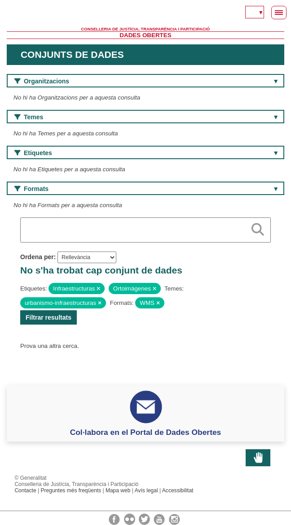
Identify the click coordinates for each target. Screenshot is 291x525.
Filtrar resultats (48, 317)
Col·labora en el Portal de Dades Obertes (145, 432)
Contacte (25, 490)
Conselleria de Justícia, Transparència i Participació (145, 29)
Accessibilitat (178, 490)
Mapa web (118, 490)
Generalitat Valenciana (145, 13)
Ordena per (37, 256)
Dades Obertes (145, 35)
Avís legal (146, 490)
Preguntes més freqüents (70, 490)
